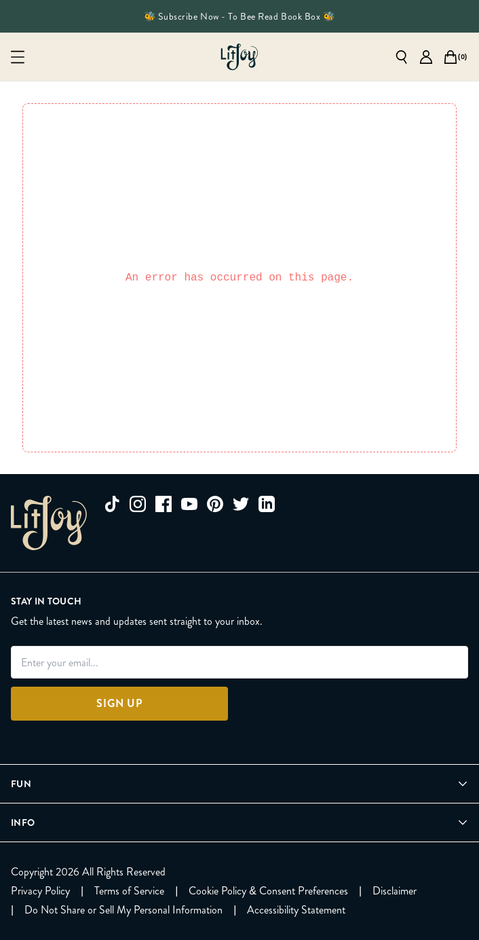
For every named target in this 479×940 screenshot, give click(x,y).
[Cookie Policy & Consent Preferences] (268, 891)
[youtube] (189, 504)
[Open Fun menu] (239, 784)
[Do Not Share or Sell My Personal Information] (123, 910)
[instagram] (138, 504)
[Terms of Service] (129, 891)
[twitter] (241, 504)
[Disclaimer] (394, 891)
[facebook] (163, 504)
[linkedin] (266, 504)
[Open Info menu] (239, 822)
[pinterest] (215, 504)
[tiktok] (112, 504)
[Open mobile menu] (17, 57)
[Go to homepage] (239, 57)
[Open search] (401, 57)
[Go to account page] (426, 57)
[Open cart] (450, 57)
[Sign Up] (119, 704)
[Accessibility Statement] (296, 910)
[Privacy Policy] (40, 891)
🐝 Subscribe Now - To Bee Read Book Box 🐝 (239, 16)
